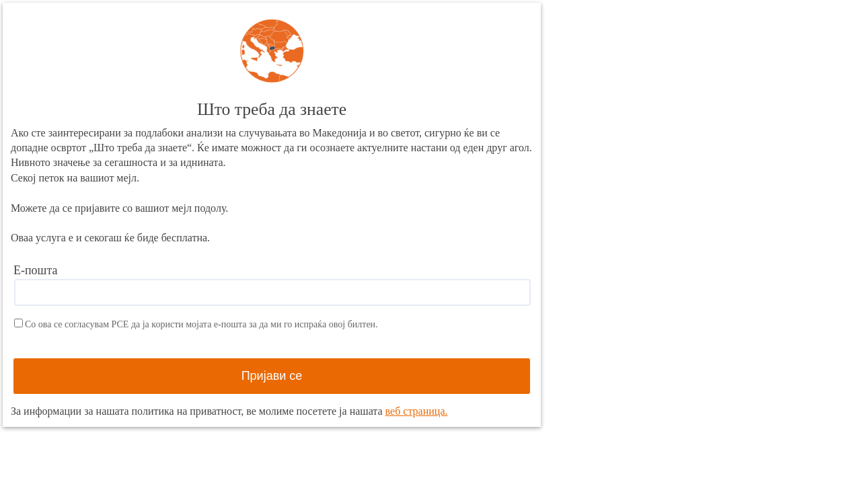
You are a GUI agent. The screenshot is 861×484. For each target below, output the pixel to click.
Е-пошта (35, 270)
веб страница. (416, 411)
